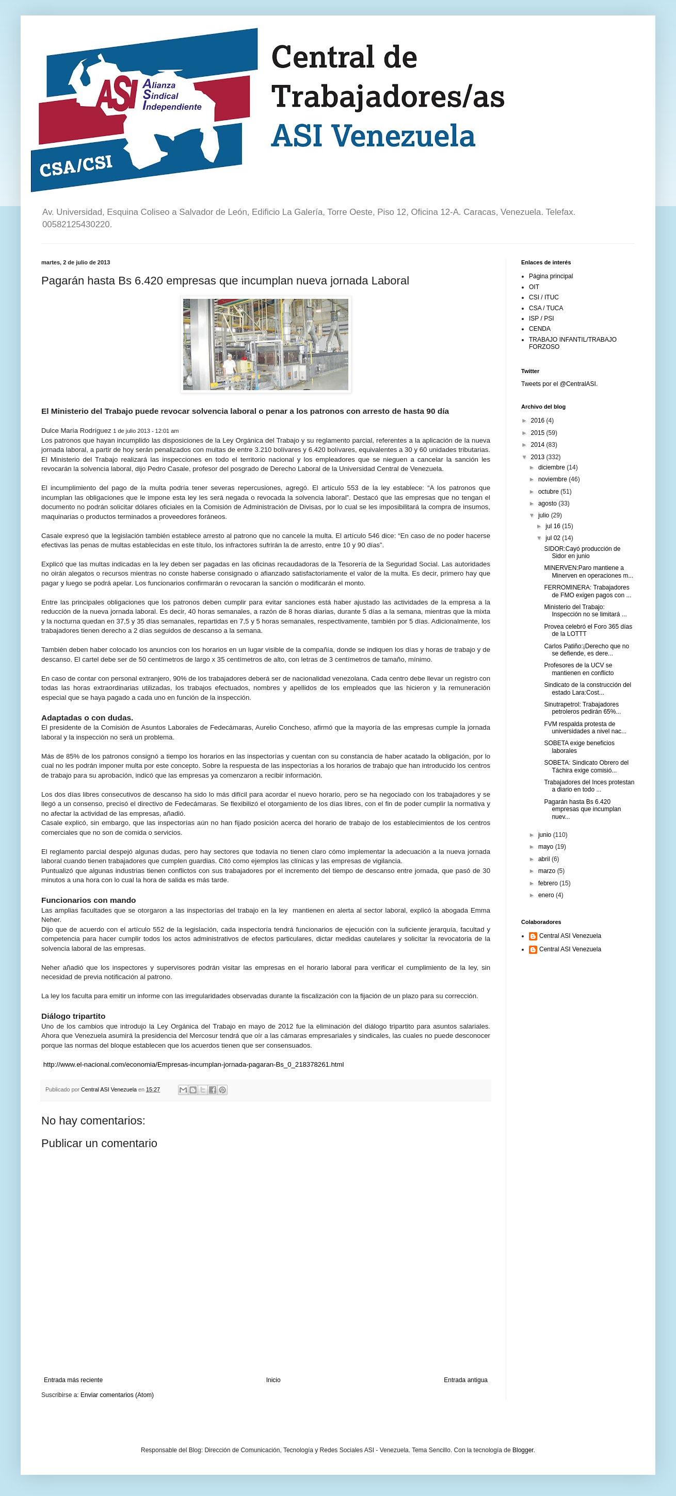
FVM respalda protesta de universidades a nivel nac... (585, 727)
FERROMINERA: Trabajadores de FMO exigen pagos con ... (587, 591)
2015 (538, 432)
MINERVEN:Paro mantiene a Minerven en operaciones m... (588, 571)
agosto (548, 503)
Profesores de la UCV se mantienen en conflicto (579, 669)
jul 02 (553, 538)
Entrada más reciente (73, 1380)
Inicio (273, 1380)
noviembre (553, 479)
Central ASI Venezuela (570, 935)
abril (545, 859)
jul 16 (553, 526)
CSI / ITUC (544, 297)
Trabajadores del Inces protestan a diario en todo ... (589, 786)
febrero (548, 883)
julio (544, 515)
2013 (538, 457)
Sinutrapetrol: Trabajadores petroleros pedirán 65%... (582, 708)
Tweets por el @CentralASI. (559, 384)
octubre (549, 491)
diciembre (552, 467)
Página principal (551, 276)
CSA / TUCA (546, 308)
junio (545, 834)
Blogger (523, 1450)
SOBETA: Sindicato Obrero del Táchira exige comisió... (586, 766)
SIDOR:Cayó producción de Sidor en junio (582, 552)
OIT (534, 287)
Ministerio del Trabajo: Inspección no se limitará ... (585, 610)
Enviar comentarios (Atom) (117, 1395)
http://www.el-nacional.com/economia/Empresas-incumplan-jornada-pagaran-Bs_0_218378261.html (193, 1064)
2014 (538, 444)
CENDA (540, 328)
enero (547, 895)
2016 (538, 420)
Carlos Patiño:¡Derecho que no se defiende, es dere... (586, 650)
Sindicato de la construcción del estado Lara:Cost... (587, 688)
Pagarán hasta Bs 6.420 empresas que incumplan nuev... (582, 809)
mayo (546, 846)
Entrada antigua (466, 1380)
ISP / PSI (541, 318)
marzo (547, 871)
